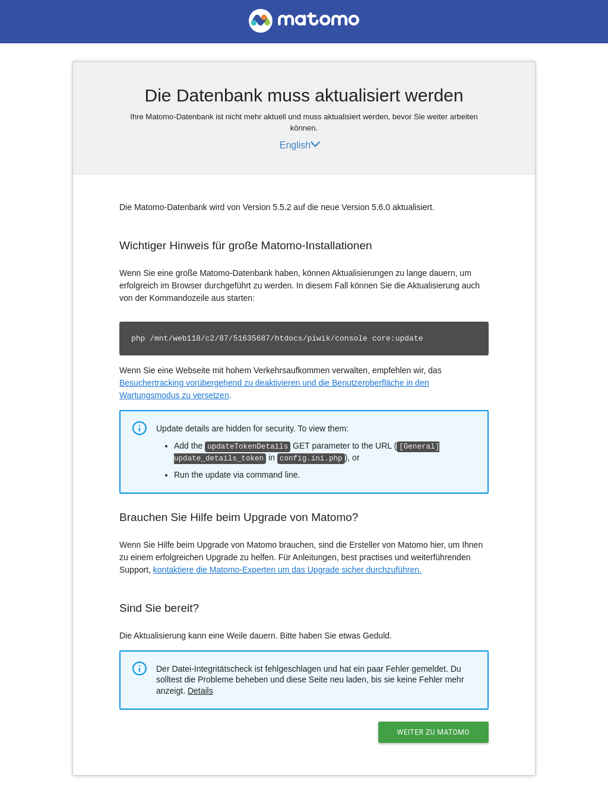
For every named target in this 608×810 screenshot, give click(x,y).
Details (200, 689)
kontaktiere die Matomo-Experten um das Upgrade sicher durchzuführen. (287, 568)
